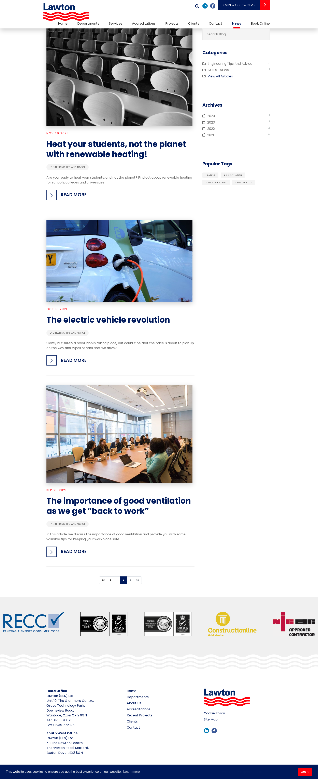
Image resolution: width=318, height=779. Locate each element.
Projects (171, 23)
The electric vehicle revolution (108, 319)
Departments (138, 697)
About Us (134, 703)
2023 (211, 122)
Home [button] (63, 23)
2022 (211, 128)
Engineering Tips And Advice (67, 167)
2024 (211, 116)
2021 (210, 135)
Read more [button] (74, 195)
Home (131, 691)
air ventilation (233, 175)
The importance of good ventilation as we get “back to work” (118, 506)
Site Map (211, 719)
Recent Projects (139, 715)
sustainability (243, 182)
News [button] (236, 23)
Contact (215, 23)
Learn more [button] (131, 771)
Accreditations (144, 23)
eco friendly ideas (216, 182)
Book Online (260, 23)
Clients (193, 23)
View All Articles (220, 76)
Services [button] (115, 23)
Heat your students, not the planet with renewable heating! (116, 149)
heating (210, 175)
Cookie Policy (214, 713)
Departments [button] (88, 23)
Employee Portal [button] (239, 4)
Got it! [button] (305, 771)
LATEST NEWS (218, 70)
